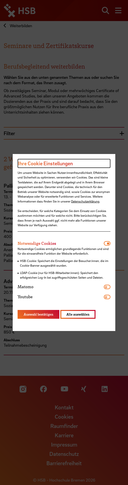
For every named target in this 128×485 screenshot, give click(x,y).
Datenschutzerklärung (85, 201)
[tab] (61, 243)
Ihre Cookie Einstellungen (45, 163)
